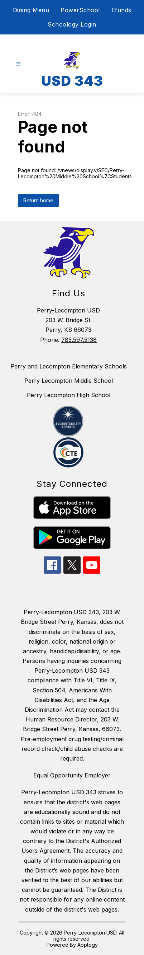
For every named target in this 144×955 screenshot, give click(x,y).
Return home (38, 200)
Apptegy (87, 945)
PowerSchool (80, 10)
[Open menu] (18, 64)
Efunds (121, 10)
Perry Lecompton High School (68, 395)
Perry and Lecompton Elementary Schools (68, 366)
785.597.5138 (79, 339)
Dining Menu (31, 10)
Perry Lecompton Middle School (68, 380)
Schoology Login (72, 24)
